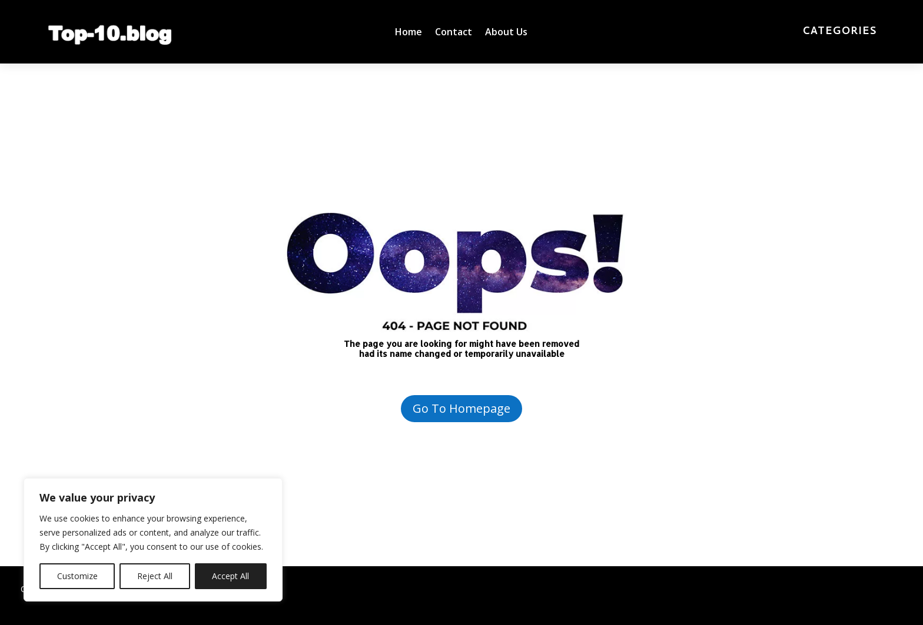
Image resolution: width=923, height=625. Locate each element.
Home (408, 33)
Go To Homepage (461, 408)
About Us (506, 33)
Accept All (230, 575)
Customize (77, 575)
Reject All (154, 575)
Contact (453, 33)
